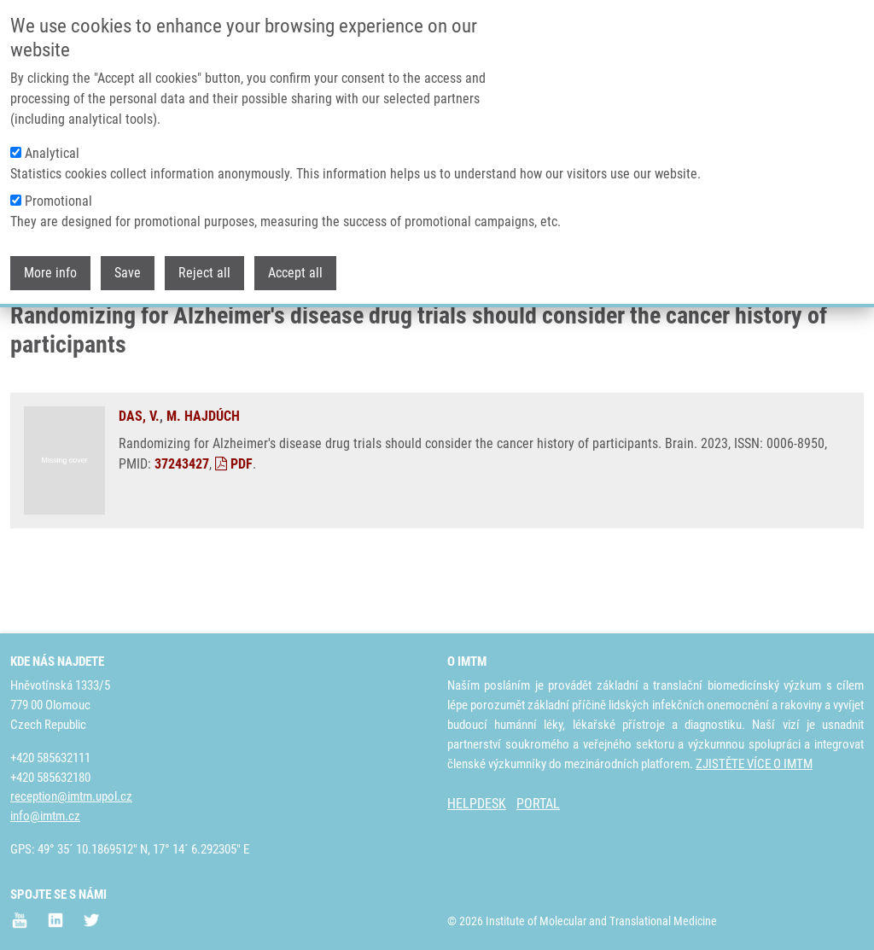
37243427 (181, 528)
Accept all (295, 262)
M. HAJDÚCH (203, 480)
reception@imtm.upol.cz (71, 796)
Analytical (52, 143)
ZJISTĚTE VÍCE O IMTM (754, 764)
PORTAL (538, 804)
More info (50, 262)
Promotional (58, 191)
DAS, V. (139, 480)
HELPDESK (476, 804)
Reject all (204, 262)
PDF (234, 528)
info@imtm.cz (45, 816)
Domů (24, 328)
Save (127, 262)
